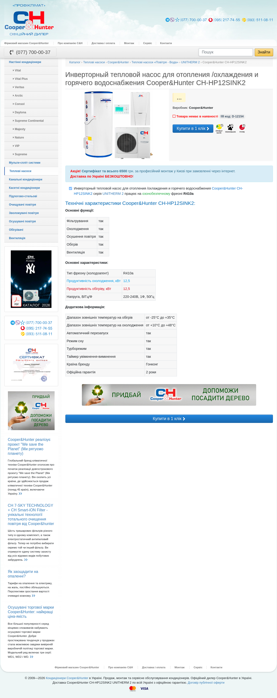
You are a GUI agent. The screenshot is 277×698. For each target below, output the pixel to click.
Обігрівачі (16, 229)
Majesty (19, 129)
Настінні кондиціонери (25, 62)
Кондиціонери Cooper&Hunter (67, 678)
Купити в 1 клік (193, 128)
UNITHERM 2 (113, 194)
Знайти (264, 52)
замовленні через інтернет (213, 171)
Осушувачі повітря (22, 221)
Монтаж (129, 43)
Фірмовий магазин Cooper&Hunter (26, 43)
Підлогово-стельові (23, 196)
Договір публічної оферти (206, 682)
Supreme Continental (28, 120)
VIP (16, 146)
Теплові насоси (20, 171)
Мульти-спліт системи (24, 162)
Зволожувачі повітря (24, 213)
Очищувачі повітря (22, 204)
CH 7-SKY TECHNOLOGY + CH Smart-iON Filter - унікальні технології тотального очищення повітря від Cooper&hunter (31, 514)
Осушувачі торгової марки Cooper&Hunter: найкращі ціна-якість (31, 611)
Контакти (166, 43)
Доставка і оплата (103, 43)
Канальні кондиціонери (25, 179)
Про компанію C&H (70, 43)
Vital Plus (20, 79)
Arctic (18, 95)
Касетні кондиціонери (24, 188)
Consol (19, 104)
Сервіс (147, 43)
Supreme (20, 154)
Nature (18, 137)
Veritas (18, 87)
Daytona (19, 112)
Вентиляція (17, 238)
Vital (17, 70)
